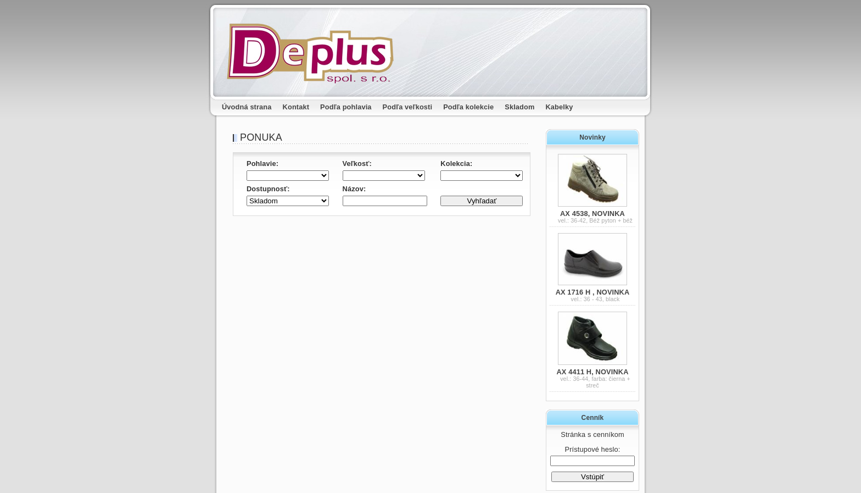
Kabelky (559, 107)
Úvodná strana (247, 107)
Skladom (519, 107)
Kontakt (296, 107)
